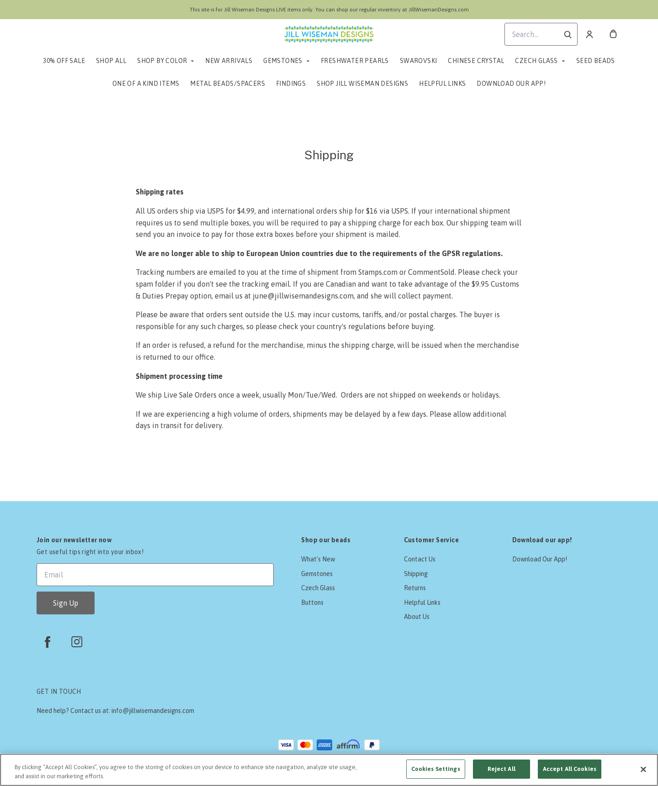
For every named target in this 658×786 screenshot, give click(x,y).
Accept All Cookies (569, 768)
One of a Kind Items (146, 83)
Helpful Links (442, 83)
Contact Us (419, 559)
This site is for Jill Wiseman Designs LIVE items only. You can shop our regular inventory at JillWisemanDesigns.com (329, 9)
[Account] (589, 34)
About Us (417, 616)
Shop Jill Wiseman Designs (362, 83)
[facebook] (47, 642)
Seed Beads (595, 60)
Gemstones (282, 60)
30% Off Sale (64, 60)
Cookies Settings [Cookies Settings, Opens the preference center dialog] (435, 768)
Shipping (416, 573)
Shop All (111, 60)
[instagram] (77, 642)
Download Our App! (511, 83)
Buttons (312, 602)
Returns (415, 588)
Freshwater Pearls (355, 60)
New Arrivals (228, 60)
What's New (318, 559)
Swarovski (418, 60)
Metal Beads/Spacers (227, 83)
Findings (291, 83)
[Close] (643, 769)
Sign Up (65, 603)
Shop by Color (162, 60)
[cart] (613, 34)
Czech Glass (536, 60)
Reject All (501, 768)
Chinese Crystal (476, 60)
